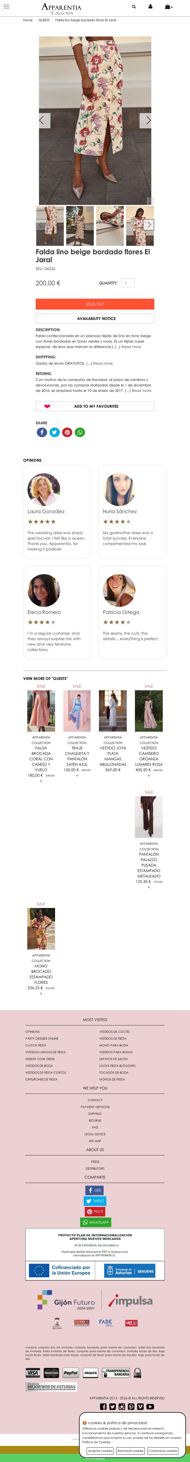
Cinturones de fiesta (41, 1079)
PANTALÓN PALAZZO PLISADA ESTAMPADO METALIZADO (149, 865)
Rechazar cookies (130, 1450)
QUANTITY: (108, 283)
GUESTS (44, 20)
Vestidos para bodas (115, 1052)
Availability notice (96, 318)
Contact (95, 1100)
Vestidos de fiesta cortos (45, 1072)
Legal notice (95, 1134)
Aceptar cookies (100, 1450)
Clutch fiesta (35, 1045)
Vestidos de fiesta (112, 1038)
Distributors (95, 1168)
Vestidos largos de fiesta (45, 1052)
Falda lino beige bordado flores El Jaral (85, 20)
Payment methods (95, 1107)
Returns (95, 1120)
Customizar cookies (163, 1450)
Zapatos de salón (113, 1059)
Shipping (95, 1113)
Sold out (95, 304)
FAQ (95, 1127)
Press (95, 1161)
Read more (131, 346)
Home (28, 20)
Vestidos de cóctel (114, 1031)
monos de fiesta (112, 1079)
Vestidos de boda (39, 1065)
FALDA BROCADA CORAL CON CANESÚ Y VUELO (41, 759)
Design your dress (40, 1059)
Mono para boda (113, 1045)
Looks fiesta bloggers (117, 1065)
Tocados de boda (113, 1072)
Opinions (32, 1031)
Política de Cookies (96, 1442)
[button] (169, 7)
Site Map (95, 1141)
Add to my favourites (96, 406)
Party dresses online (41, 1038)
